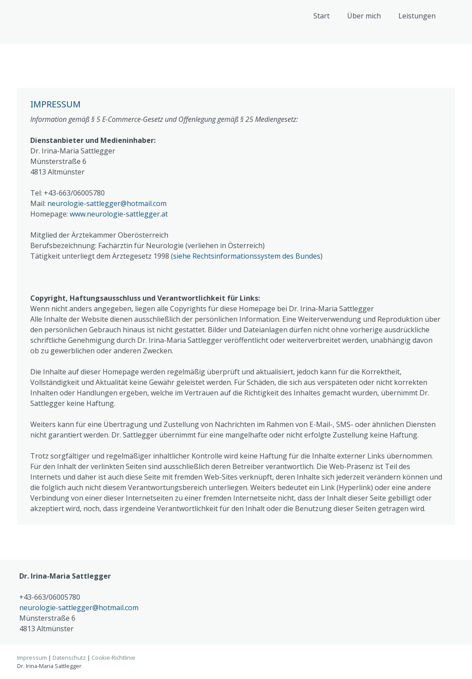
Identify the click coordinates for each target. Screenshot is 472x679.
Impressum (32, 657)
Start (321, 16)
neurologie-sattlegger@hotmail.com (107, 203)
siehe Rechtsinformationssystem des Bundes (246, 256)
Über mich (364, 16)
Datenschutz (69, 657)
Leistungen (417, 16)
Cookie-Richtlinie (113, 657)
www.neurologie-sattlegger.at (119, 214)
